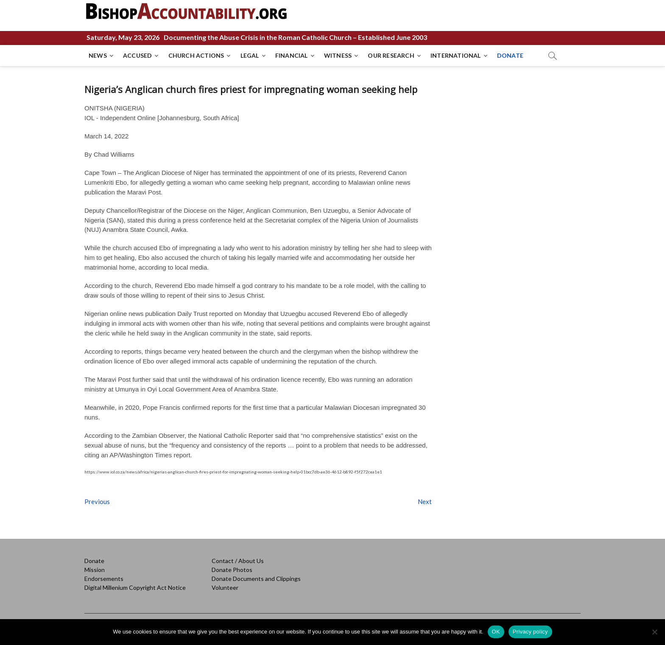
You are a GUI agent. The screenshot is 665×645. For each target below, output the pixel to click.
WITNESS (338, 55)
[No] (654, 632)
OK (496, 631)
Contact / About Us (238, 560)
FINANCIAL (291, 55)
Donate (94, 560)
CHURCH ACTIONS (196, 55)
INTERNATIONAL (455, 55)
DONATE (510, 55)
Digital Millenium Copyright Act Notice (135, 587)
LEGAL (249, 55)
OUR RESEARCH (391, 55)
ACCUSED (137, 55)
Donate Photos (232, 569)
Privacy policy (530, 631)
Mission (94, 569)
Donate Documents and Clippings (256, 578)
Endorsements (103, 578)
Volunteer (225, 587)
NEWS (98, 55)
